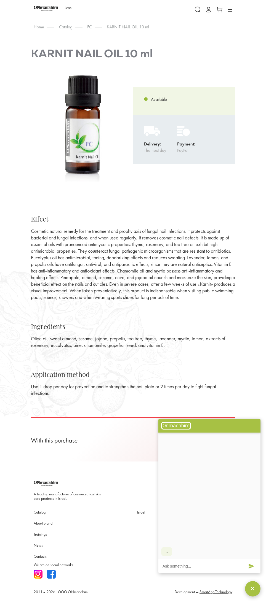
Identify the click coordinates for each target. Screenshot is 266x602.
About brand (43, 523)
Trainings (40, 534)
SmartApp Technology (216, 592)
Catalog (65, 27)
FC (89, 27)
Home (39, 27)
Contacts (40, 556)
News (38, 545)
